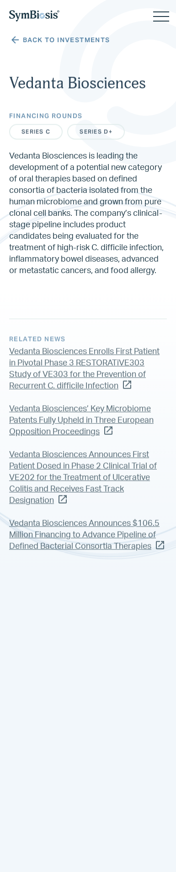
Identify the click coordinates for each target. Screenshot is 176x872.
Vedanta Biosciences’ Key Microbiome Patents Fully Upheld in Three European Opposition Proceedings (81, 425)
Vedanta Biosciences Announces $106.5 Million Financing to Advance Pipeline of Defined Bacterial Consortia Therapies (86, 540)
